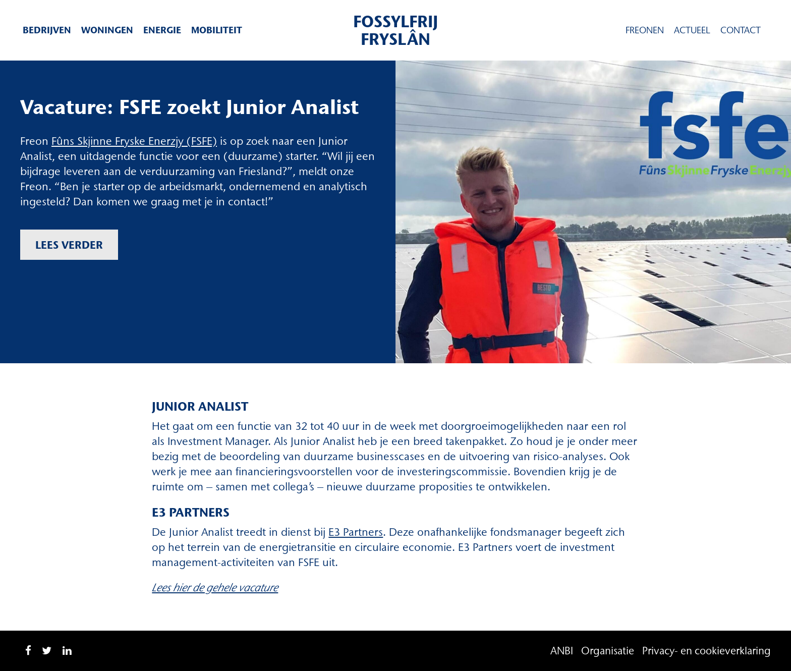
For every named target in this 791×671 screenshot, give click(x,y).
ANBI (561, 650)
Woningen (107, 30)
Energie (162, 30)
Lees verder (69, 244)
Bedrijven (47, 30)
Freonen (645, 30)
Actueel (692, 30)
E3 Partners (355, 532)
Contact (740, 30)
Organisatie (607, 650)
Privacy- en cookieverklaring (706, 650)
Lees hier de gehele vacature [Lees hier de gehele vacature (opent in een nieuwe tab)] (215, 587)
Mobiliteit (216, 30)
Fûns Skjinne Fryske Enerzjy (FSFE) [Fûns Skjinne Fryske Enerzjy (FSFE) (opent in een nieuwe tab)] (134, 141)
